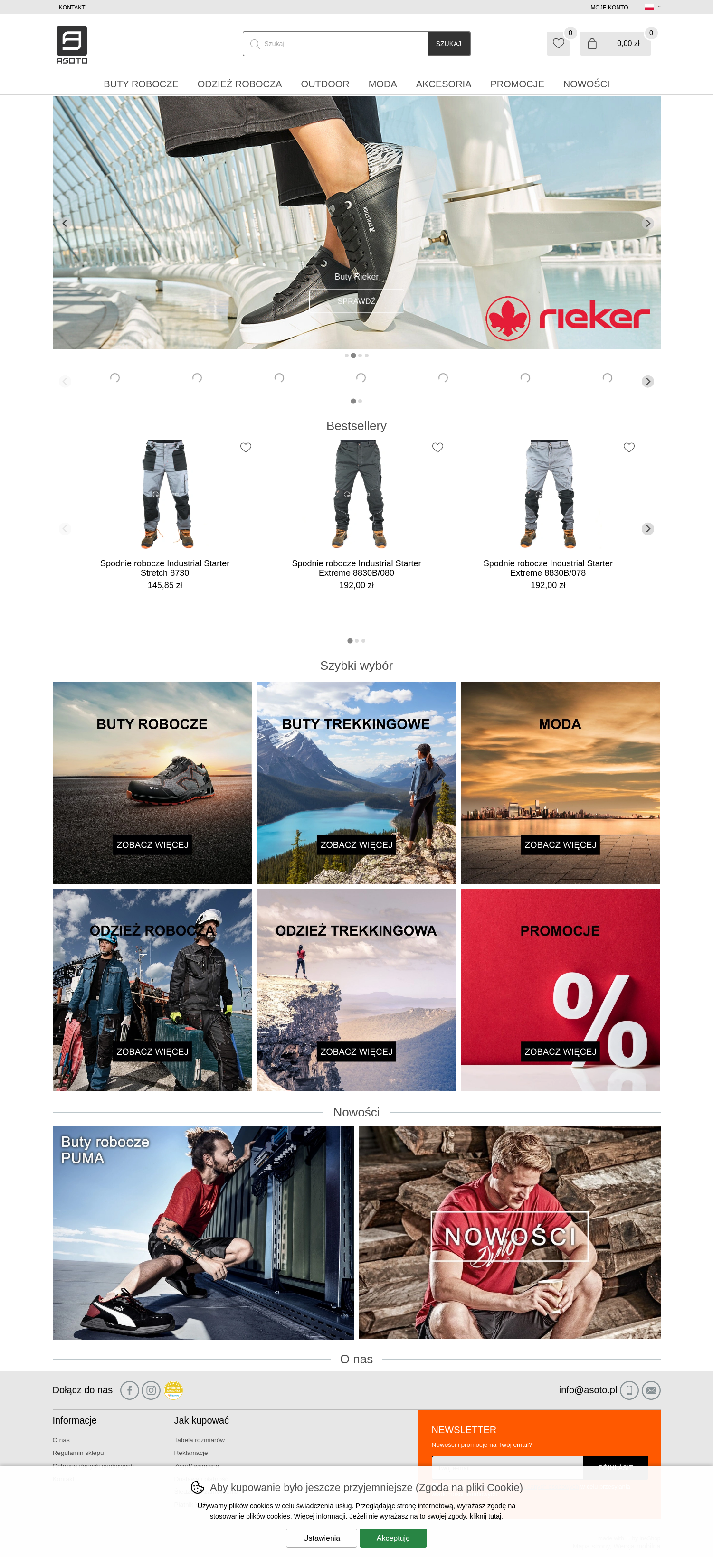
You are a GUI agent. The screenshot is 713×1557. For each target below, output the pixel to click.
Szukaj (449, 43)
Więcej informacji (320, 1516)
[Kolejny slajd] (648, 223)
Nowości (586, 84)
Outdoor (325, 84)
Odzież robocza (240, 84)
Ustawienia (321, 1538)
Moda (383, 84)
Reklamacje (191, 1452)
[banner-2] (357, 346)
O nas (61, 1440)
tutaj (494, 1516)
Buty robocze (141, 84)
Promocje (517, 84)
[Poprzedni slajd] (65, 223)
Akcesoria (444, 84)
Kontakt (72, 7)
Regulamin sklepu (78, 1452)
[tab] (347, 355)
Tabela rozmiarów (199, 1440)
